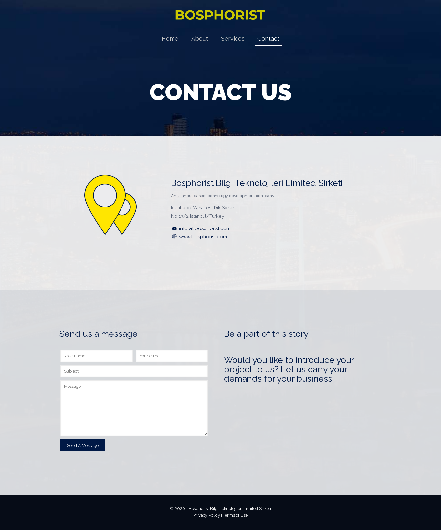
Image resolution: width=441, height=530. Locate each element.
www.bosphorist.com (203, 236)
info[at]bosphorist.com (204, 228)
